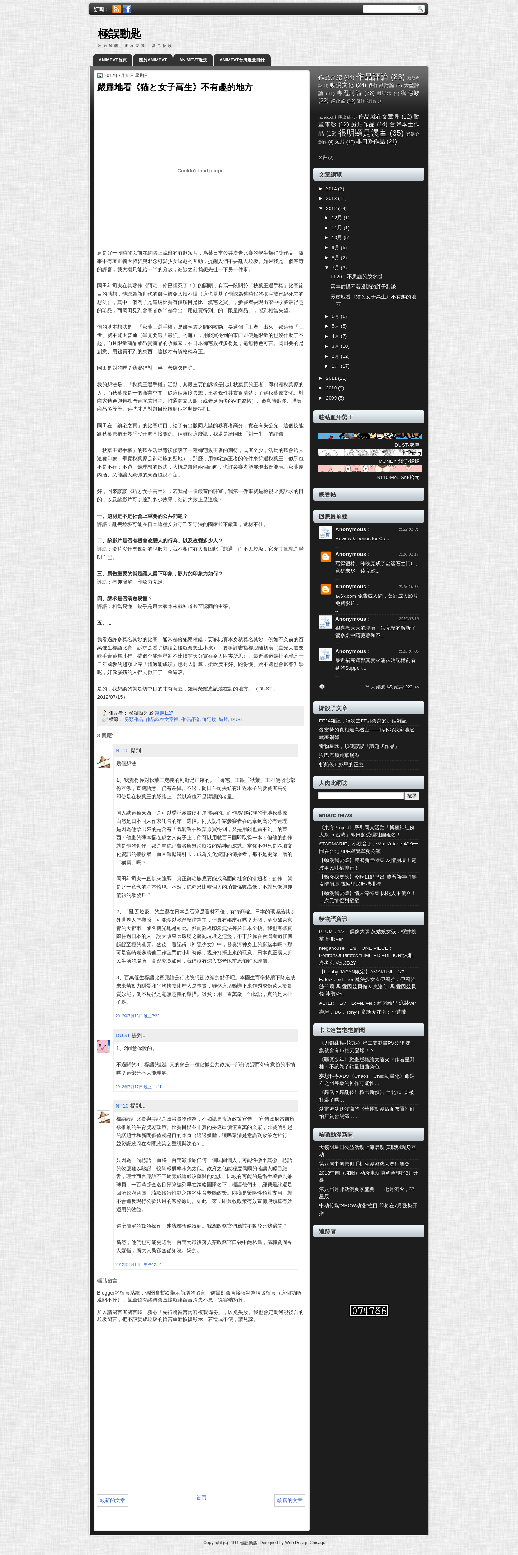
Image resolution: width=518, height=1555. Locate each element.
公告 (322, 157)
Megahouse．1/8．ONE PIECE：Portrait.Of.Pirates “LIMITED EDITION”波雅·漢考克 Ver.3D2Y (366, 955)
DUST (237, 719)
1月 (336, 366)
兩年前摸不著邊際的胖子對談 (363, 286)
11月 (338, 228)
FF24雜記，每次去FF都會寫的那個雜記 (363, 721)
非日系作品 (370, 141)
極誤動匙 (119, 34)
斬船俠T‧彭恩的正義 (341, 764)
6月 (336, 316)
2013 (332, 198)
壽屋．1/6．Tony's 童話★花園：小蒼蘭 (362, 1012)
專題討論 (349, 93)
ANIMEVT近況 (193, 60)
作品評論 (190, 719)
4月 (336, 336)
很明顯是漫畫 (362, 132)
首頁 (201, 1497)
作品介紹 (330, 77)
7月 (336, 267)
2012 (332, 208)
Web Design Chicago (305, 1542)
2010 (332, 388)
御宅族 (209, 719)
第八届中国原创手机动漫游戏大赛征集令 (364, 1164)
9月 (336, 247)
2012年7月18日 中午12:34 (138, 1264)
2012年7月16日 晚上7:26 (137, 1016)
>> (417, 687)
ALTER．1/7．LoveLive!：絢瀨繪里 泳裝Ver (367, 1003)
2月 (336, 356)
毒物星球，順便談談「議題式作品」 (359, 746)
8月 (336, 257)
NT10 (122, 750)
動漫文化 (342, 85)
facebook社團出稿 (334, 117)
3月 (336, 346)
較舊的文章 (290, 1500)
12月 (338, 217)
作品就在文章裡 (162, 719)
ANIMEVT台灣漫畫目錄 (242, 60)
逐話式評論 (367, 101)
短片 (223, 719)
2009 (332, 398)
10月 (338, 237)
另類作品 (133, 719)
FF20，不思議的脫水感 (356, 276)
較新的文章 (112, 1500)
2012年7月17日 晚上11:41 (138, 1087)
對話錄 (384, 93)
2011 (332, 378)
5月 (336, 326)
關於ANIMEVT (153, 60)
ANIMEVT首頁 (113, 60)
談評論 (338, 101)
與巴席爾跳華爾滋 (339, 755)
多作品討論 (381, 85)
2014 (332, 188)
